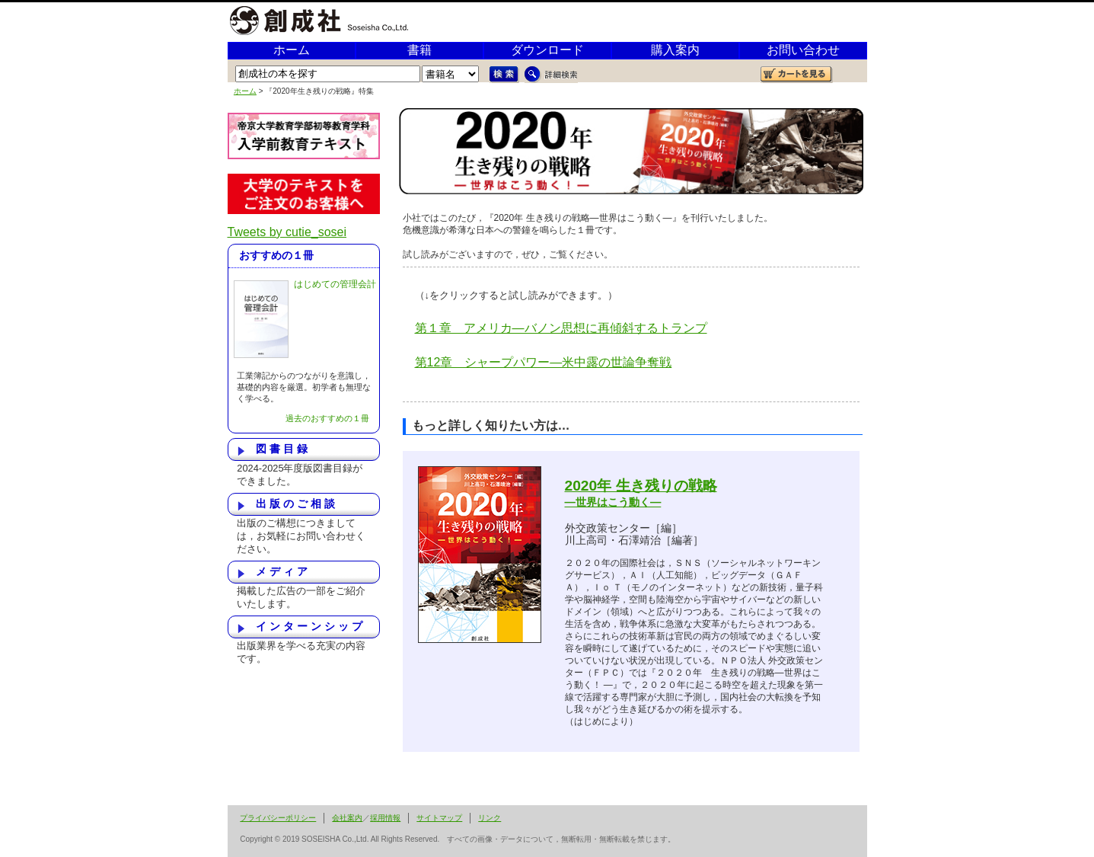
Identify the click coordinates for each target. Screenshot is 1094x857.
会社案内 (347, 818)
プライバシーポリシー (278, 818)
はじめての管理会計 (335, 284)
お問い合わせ (803, 49)
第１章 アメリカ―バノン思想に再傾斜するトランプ (561, 327)
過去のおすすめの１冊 (327, 418)
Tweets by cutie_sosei (287, 231)
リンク (489, 818)
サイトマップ (439, 818)
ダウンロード (547, 49)
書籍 (419, 49)
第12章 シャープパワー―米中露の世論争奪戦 (543, 362)
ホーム (291, 49)
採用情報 (385, 818)
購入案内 (675, 49)
